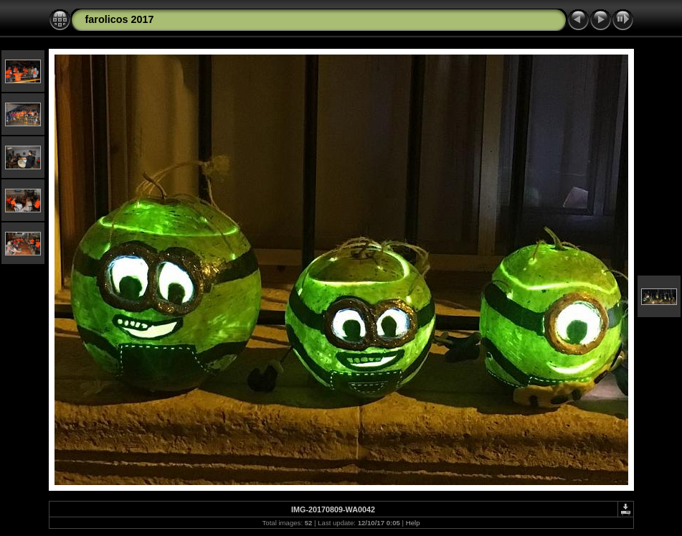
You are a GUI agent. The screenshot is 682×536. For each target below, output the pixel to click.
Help (413, 523)
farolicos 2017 (119, 19)
